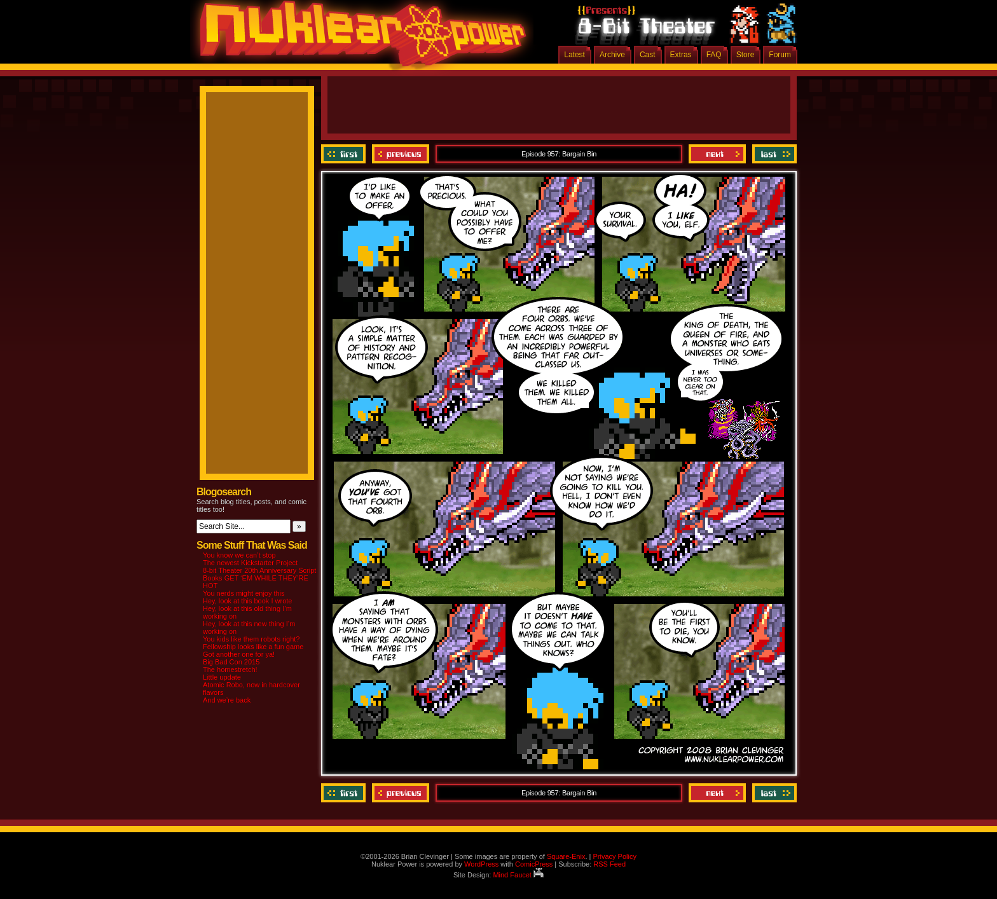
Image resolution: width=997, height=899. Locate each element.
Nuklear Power (358, 38)
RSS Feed (609, 864)
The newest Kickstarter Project (250, 562)
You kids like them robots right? (251, 639)
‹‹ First (345, 154)
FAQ (714, 54)
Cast (648, 54)
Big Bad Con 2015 (231, 662)
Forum (780, 54)
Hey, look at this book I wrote (247, 601)
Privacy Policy (614, 856)
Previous (400, 154)
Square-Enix (566, 856)
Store (745, 54)
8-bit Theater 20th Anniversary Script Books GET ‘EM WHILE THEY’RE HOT (259, 577)
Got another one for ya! (239, 654)
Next (717, 154)
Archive (612, 54)
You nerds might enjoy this (244, 593)
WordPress (481, 864)
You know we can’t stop (239, 555)
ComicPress (534, 864)
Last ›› (773, 154)
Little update (222, 677)
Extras (681, 54)
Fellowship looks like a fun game (253, 646)
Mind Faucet (518, 875)
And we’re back (227, 700)
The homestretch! (230, 669)
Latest (574, 54)
